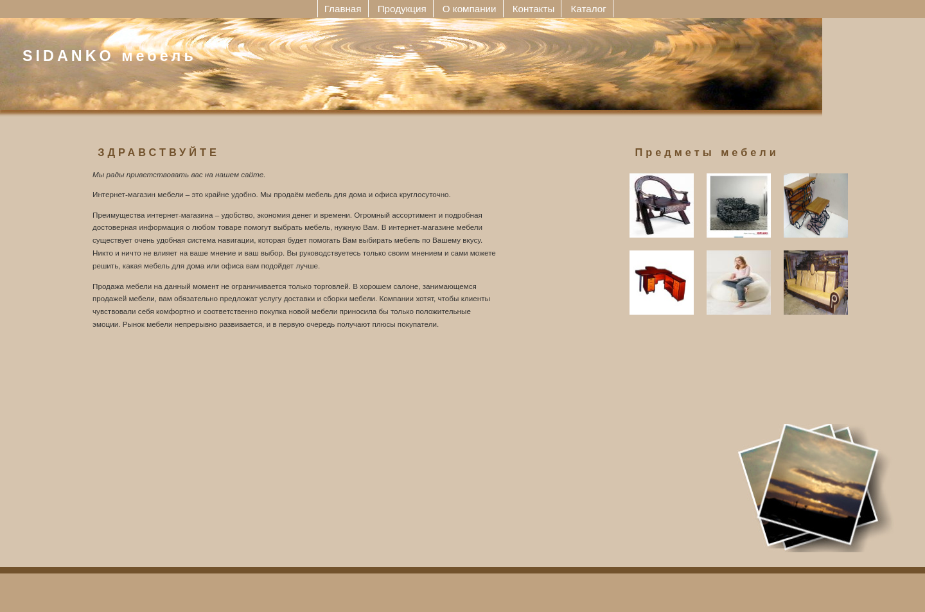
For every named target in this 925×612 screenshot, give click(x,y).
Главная (343, 8)
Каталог (588, 8)
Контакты (534, 8)
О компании (470, 8)
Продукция (402, 8)
